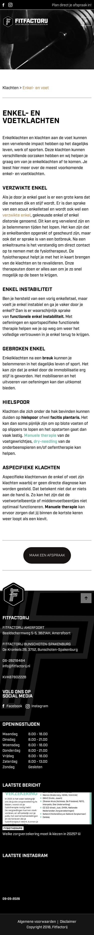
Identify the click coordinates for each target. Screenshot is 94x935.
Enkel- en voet (36, 88)
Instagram (10, 5)
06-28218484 (14, 661)
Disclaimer (68, 922)
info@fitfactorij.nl (16, 666)
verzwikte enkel (17, 215)
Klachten (11, 88)
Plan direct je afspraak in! (71, 5)
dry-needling (45, 441)
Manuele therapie (40, 435)
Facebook (3, 5)
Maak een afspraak (47, 555)
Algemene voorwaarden (37, 922)
